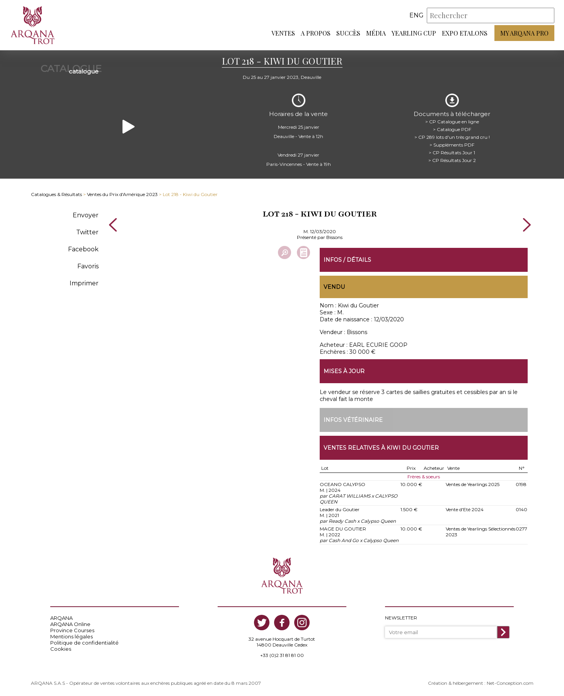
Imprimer (84, 283)
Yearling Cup (414, 33)
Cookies (60, 649)
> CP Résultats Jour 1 (452, 152)
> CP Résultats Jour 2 (452, 160)
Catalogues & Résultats (56, 194)
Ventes (283, 33)
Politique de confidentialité (84, 643)
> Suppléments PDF (451, 145)
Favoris (88, 266)
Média (376, 33)
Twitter (87, 232)
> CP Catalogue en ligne (452, 122)
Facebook (83, 249)
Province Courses (72, 630)
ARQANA (61, 618)
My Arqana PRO (524, 33)
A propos (316, 33)
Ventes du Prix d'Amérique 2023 (122, 194)
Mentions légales (71, 636)
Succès (348, 33)
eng (416, 15)
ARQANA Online (70, 624)
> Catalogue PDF (452, 129)
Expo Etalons (464, 33)
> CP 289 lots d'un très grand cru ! (452, 137)
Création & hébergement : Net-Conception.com (480, 683)
